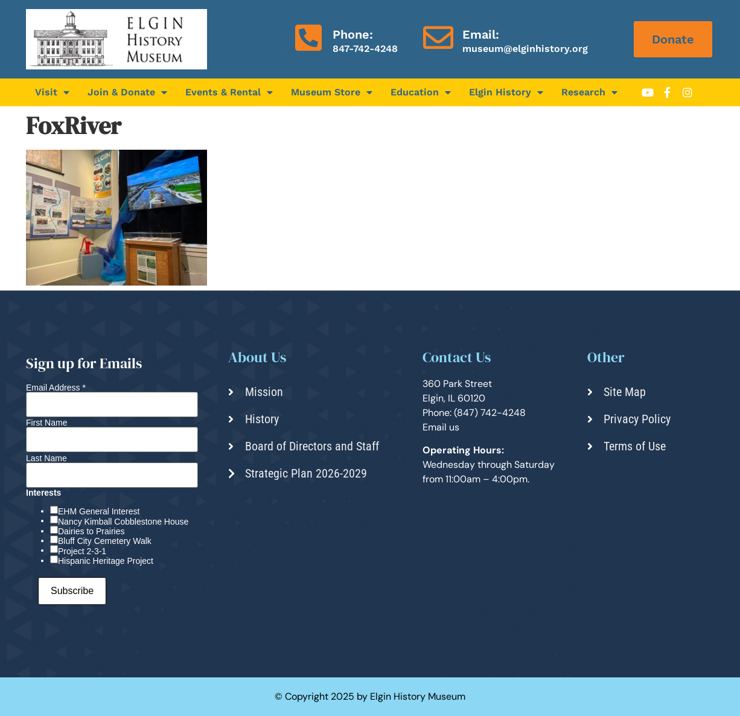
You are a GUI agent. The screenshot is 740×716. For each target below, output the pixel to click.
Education (421, 92)
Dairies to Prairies (91, 531)
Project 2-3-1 (82, 551)
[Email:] (438, 37)
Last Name (46, 458)
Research (589, 92)
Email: (480, 34)
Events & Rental (229, 92)
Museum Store (331, 92)
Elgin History (506, 92)
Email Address (56, 387)
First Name (46, 422)
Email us (441, 427)
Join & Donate (127, 92)
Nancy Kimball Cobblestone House (123, 521)
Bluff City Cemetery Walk (105, 541)
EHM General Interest (98, 511)
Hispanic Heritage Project (105, 561)
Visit (52, 92)
